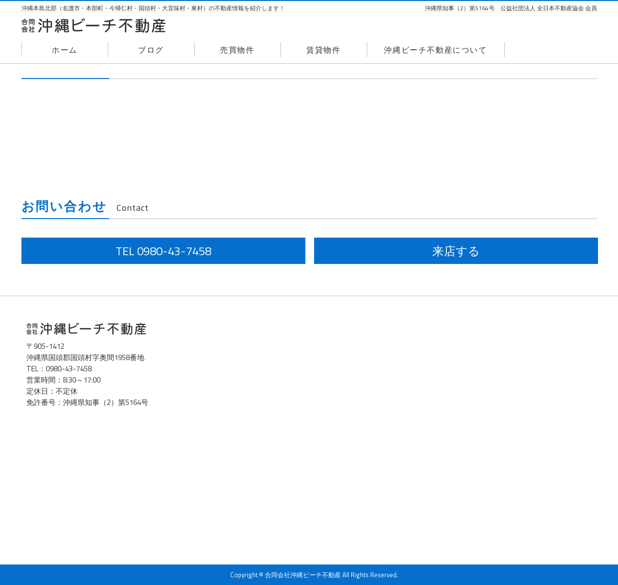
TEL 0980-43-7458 (163, 251)
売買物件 (237, 50)
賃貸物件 (323, 50)
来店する (456, 251)
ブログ (151, 50)
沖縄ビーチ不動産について (435, 50)
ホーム (65, 50)
